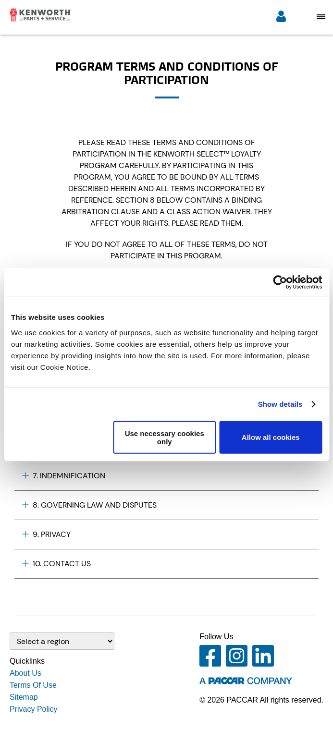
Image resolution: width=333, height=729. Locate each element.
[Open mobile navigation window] (321, 17)
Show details (280, 404)
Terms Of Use (33, 685)
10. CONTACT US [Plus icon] (56, 564)
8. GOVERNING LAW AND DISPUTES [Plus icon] (89, 505)
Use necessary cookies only (164, 437)
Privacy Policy (34, 709)
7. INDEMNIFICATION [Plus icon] (63, 476)
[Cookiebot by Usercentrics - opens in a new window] (280, 282)
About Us (25, 673)
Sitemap (24, 697)
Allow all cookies (271, 437)
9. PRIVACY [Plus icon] (46, 534)
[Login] (281, 17)
